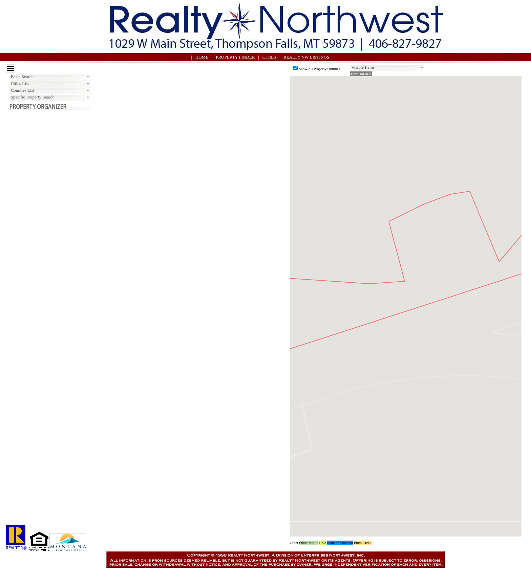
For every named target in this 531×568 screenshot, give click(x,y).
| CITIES (268, 57)
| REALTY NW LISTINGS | (306, 57)
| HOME (201, 57)
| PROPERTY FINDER (235, 57)
